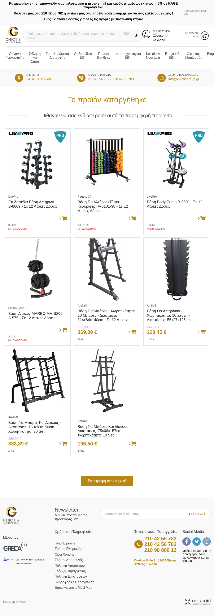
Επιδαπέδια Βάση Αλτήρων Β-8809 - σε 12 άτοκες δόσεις (33, 204)
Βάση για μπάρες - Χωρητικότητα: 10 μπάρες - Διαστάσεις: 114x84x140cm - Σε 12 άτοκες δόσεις (106, 317)
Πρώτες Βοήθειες (103, 55)
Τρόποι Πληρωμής (68, 549)
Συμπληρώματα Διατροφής (57, 55)
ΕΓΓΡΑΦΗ (197, 514)
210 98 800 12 (160, 550)
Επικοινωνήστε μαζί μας (195, 12)
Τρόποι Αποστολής (69, 560)
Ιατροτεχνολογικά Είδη (128, 55)
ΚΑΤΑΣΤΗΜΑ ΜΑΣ (39, 79)
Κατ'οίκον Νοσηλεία (153, 55)
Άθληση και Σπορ (35, 57)
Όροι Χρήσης (64, 554)
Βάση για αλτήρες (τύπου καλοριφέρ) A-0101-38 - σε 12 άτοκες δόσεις (103, 206)
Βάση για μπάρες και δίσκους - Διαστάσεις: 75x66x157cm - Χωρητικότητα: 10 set (104, 431)
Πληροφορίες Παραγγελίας (74, 582)
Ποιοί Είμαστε (65, 543)
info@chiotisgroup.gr (183, 79)
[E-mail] (145, 514)
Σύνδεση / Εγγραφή (160, 37)
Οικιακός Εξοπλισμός (193, 55)
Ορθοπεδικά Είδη (83, 55)
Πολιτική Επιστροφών (71, 576)
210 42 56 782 (98, 79)
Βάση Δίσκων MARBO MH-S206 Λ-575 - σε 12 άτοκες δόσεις (35, 315)
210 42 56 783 (123, 79)
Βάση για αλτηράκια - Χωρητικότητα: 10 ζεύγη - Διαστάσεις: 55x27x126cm (169, 315)
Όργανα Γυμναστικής (15, 55)
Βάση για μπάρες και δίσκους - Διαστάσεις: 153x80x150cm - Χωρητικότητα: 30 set (34, 427)
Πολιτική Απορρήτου (70, 565)
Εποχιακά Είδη (172, 55)
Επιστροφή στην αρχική (107, 481)
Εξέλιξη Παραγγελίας (70, 571)
